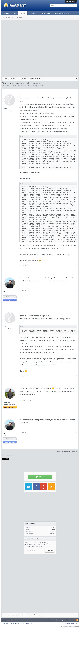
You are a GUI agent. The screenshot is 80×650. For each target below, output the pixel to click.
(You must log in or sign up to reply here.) (67, 451)
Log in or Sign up (70, 1)
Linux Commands (44, 13)
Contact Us (51, 620)
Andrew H (52, 533)
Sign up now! (40, 477)
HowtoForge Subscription (61, 13)
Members (32, 13)
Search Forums (9, 17)
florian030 (22, 401)
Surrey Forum (75, 626)
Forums (22, 13)
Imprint (63, 620)
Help (57, 620)
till (4, 291)
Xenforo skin (6, 620)
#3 (76, 375)
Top (73, 620)
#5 (76, 432)
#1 (76, 265)
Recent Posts (22, 17)
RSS (77, 620)
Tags (14, 13)
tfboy (32, 85)
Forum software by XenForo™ (17, 623)
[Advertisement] (26, 48)
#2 (76, 290)
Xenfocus (14, 620)
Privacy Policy (74, 623)
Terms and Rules (65, 623)
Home (68, 620)
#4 (76, 401)
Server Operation (17, 85)
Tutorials (6, 13)
